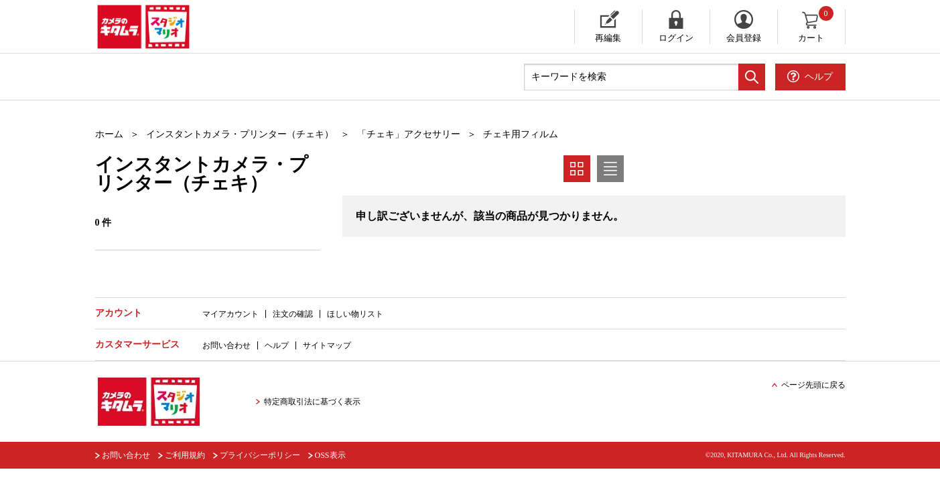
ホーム (109, 134)
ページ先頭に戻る (813, 385)
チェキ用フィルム (520, 134)
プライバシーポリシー (260, 455)
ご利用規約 (185, 455)
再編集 (608, 38)
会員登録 (743, 38)
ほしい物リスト (355, 314)
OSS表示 (330, 455)
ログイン (676, 38)
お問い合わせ (226, 345)
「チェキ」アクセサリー (408, 134)
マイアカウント (230, 314)
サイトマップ (327, 345)
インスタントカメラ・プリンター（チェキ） (240, 134)
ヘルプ (277, 345)
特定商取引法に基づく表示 (312, 401)
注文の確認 (293, 314)
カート (816, 26)
